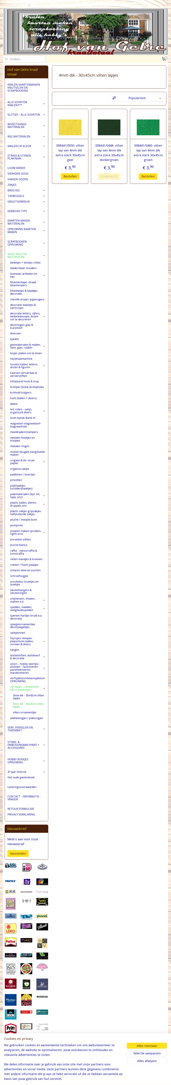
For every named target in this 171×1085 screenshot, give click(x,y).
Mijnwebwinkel (127, 1079)
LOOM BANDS (16, 168)
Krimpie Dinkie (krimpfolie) (27, 387)
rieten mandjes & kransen (26, 559)
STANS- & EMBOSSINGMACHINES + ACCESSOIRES (26, 745)
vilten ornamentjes (24, 712)
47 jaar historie (26, 772)
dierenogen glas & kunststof (21, 326)
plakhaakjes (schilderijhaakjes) (21, 487)
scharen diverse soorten (25, 570)
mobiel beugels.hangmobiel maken (27, 453)
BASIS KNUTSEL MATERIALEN (26, 255)
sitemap (78, 1079)
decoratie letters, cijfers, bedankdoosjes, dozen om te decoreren (27, 316)
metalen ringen (19, 446)
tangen (14, 650)
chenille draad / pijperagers (27, 299)
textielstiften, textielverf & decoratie (27, 657)
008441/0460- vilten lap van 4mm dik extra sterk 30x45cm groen (148, 152)
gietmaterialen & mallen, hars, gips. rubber (27, 346)
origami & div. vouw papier (27, 461)
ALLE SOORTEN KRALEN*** (26, 103)
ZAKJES (12, 185)
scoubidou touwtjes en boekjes (24, 583)
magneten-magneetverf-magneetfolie (25, 425)
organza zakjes (19, 469)
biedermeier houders (23, 268)
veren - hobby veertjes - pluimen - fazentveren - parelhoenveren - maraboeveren (27, 668)
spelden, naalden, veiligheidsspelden (27, 608)
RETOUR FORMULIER (21, 809)
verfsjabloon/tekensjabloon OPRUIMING (27, 679)
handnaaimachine (21, 359)
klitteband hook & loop (24, 381)
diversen (15, 333)
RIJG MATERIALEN (26, 136)
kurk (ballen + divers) (23, 398)
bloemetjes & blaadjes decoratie (24, 292)
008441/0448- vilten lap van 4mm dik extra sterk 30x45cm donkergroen (109, 152)
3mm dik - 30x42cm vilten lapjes (28, 697)
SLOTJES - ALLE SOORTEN (26, 114)
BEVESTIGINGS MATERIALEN (26, 125)
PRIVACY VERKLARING (21, 814)
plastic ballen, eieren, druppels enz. (27, 504)
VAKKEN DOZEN (18, 179)
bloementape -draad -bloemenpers (23, 283)
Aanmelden (18, 853)
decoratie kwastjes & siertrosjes (23, 306)
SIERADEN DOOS (18, 173)
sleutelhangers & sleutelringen (21, 591)
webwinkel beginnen (98, 1079)
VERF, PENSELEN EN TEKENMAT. (26, 729)
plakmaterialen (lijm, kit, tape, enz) (27, 495)
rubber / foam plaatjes (24, 565)
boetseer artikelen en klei (27, 275)
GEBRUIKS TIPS (26, 211)
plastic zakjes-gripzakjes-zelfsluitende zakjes (26, 512)
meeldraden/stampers (24, 432)
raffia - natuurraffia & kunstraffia (23, 552)
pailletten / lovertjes (22, 474)
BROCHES (26, 190)
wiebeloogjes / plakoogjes (26, 718)
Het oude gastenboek (21, 777)
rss (85, 1079)
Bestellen (70, 176)
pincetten (16, 480)
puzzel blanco (18, 545)
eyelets (14, 339)
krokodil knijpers (20, 392)
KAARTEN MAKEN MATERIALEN (26, 222)
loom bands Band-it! (22, 418)
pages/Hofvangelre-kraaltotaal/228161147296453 (22, 1065)
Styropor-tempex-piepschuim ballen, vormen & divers (27, 641)
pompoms (16, 525)
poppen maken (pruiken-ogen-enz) (27, 532)
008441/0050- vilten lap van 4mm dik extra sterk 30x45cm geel (70, 152)
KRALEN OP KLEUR (26, 146)
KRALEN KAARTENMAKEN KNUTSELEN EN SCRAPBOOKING (24, 87)
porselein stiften (20, 539)
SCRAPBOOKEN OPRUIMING (26, 243)
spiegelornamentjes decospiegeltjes (22, 625)
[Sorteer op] (136, 98)
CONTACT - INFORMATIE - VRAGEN (24, 798)
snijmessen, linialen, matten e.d (27, 600)
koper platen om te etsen (26, 353)
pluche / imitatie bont (23, 519)
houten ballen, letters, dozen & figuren (27, 365)
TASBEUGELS (26, 196)
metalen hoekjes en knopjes (22, 439)
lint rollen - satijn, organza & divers (27, 410)
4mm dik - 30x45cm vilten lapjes (28, 705)
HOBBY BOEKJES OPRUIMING (26, 760)
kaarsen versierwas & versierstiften (23, 374)
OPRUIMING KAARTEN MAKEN (26, 230)
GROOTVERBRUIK (26, 201)
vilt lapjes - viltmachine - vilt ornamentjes (27, 688)
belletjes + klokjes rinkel (25, 262)
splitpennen (17, 633)
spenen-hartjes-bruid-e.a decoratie (26, 617)
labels (14, 404)
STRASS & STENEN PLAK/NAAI (26, 157)
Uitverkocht (109, 176)
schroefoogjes (19, 576)
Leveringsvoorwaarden (22, 787)
